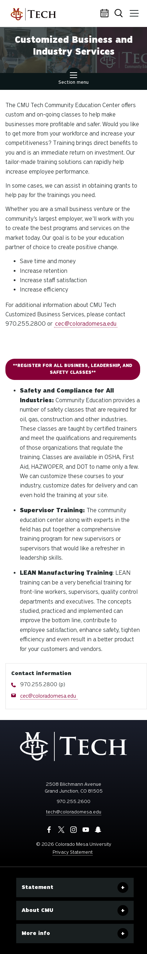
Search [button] (120, 14)
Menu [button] (133, 11)
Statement (37, 887)
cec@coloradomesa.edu (85, 323)
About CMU (37, 910)
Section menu (73, 79)
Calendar (105, 13)
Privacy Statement (73, 852)
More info (36, 933)
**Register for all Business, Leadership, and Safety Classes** (72, 369)
